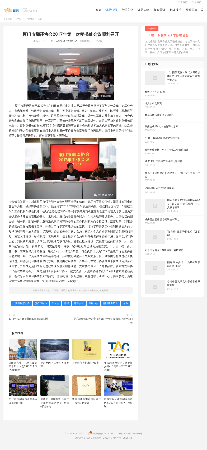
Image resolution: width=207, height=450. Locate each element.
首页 (98, 12)
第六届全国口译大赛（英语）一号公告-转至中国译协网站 (103, 324)
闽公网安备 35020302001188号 (107, 437)
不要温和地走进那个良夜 (85, 366)
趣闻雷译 (159, 12)
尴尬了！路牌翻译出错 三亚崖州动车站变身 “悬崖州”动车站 (54, 406)
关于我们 (182, 4)
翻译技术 (175, 12)
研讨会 (55, 307)
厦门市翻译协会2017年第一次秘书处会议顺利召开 (70, 37)
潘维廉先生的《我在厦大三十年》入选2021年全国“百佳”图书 (23, 370)
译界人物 (143, 12)
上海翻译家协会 (21, 307)
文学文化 (127, 12)
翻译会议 (79, 307)
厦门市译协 (41, 307)
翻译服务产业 (110, 307)
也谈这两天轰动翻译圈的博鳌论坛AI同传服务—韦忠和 (118, 406)
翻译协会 (93, 307)
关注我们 (196, 4)
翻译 (66, 307)
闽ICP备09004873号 (133, 437)
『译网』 (11, 12)
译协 (125, 307)
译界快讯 (111, 12)
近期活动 (72, 44)
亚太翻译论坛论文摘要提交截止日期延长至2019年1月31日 (118, 370)
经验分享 (191, 12)
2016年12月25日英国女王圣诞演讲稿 (29, 322)
